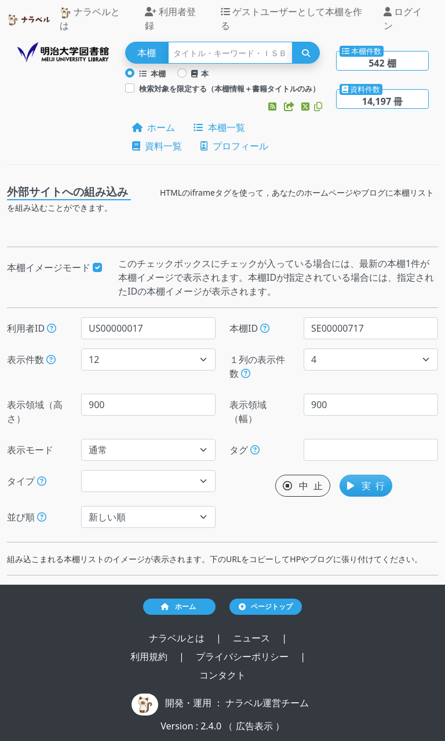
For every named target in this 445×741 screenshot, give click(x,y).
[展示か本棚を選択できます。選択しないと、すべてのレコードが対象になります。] (41, 481)
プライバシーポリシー (243, 656)
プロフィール (234, 146)
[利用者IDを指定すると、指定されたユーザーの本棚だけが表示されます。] (51, 328)
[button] (273, 106)
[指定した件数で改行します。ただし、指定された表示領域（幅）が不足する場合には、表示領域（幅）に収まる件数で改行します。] (245, 373)
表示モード (30, 449)
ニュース (252, 638)
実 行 (366, 485)
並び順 (26, 517)
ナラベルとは (90, 18)
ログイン (403, 18)
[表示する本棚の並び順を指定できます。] (41, 517)
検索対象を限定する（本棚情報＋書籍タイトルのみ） (229, 88)
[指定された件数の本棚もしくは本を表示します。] (51, 359)
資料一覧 (157, 146)
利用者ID (31, 328)
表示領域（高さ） (35, 411)
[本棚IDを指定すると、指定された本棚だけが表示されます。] (264, 328)
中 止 (303, 485)
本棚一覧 (219, 127)
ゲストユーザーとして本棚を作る (291, 18)
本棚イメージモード (54, 267)
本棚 (152, 73)
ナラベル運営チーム (267, 702)
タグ (244, 449)
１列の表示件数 (257, 366)
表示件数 (31, 359)
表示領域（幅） (248, 411)
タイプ (26, 481)
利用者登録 (170, 18)
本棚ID (249, 328)
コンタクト (222, 675)
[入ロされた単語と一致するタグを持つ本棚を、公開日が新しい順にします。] (255, 449)
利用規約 (150, 656)
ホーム (153, 127)
